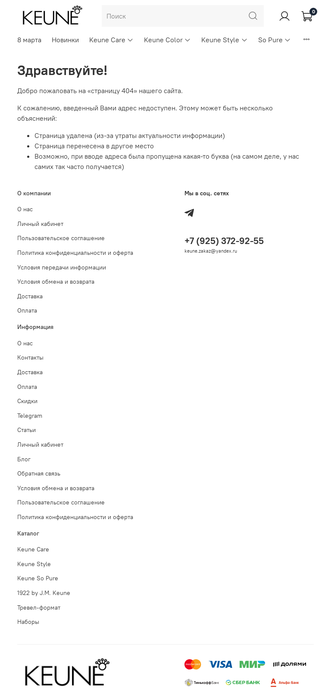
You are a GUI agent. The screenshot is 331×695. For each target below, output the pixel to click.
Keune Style (224, 39)
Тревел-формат (38, 607)
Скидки (27, 401)
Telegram (29, 416)
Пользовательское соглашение (61, 238)
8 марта (29, 39)
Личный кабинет (40, 224)
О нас (25, 209)
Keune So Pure (37, 578)
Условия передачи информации (61, 267)
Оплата (27, 310)
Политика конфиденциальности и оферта (75, 253)
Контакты (30, 357)
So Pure (274, 39)
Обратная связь (38, 473)
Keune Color (167, 39)
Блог (24, 459)
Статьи (26, 430)
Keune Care (111, 39)
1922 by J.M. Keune (43, 593)
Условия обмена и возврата (55, 281)
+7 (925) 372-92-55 (224, 241)
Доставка (30, 296)
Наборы (28, 622)
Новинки (65, 39)
